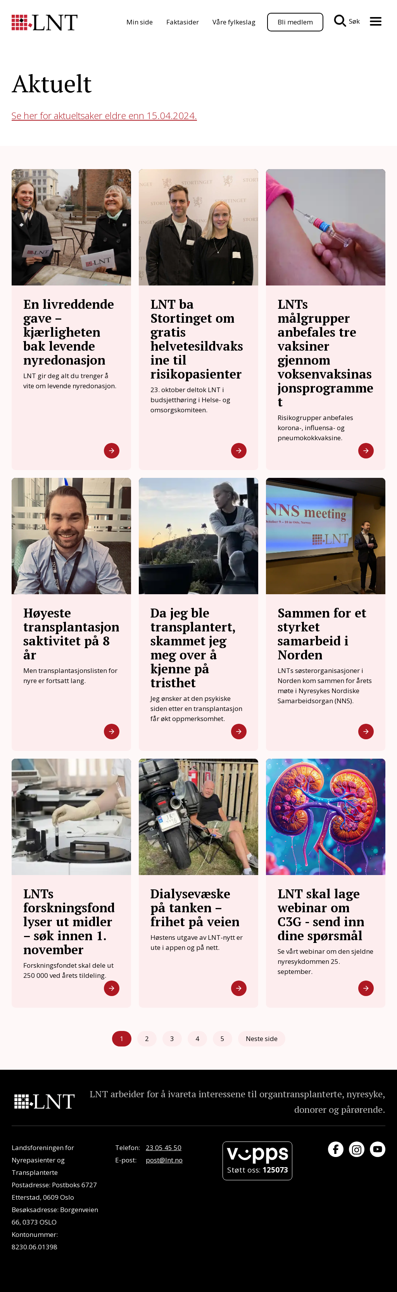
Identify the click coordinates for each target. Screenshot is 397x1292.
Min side (139, 21)
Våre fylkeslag (233, 21)
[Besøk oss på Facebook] (335, 1149)
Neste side (262, 1038)
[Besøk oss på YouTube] (377, 1149)
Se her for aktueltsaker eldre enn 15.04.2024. (104, 115)
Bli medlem (295, 21)
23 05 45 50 (163, 1147)
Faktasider (182, 21)
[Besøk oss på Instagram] (356, 1149)
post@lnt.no (164, 1159)
